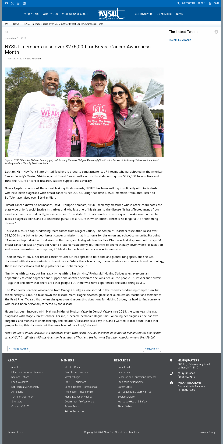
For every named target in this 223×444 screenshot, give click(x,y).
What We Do (50, 14)
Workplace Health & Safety (132, 401)
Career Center (125, 386)
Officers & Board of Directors (27, 372)
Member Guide (72, 367)
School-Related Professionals (81, 386)
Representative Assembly (25, 386)
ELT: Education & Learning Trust (135, 391)
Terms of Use (15, 432)
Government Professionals (79, 401)
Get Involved (143, 14)
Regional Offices (20, 377)
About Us (16, 367)
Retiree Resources (74, 411)
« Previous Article (19, 348)
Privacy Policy (207, 432)
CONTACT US (188, 3)
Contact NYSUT (20, 406)
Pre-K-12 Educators (75, 382)
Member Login (72, 377)
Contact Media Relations (191, 386)
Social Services (126, 396)
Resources (124, 372)
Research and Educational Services (137, 377)
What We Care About (75, 14)
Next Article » (152, 348)
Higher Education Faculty (78, 396)
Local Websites (19, 382)
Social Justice (125, 367)
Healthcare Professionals (79, 391)
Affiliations (17, 391)
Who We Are (31, 14)
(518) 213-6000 (186, 373)
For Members (163, 14)
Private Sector (72, 406)
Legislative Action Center (131, 382)
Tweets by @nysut (180, 40)
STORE (201, 3)
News (179, 14)
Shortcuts (16, 401)
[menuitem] (32, 13)
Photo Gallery (125, 406)
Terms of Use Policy (22, 396)
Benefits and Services (76, 372)
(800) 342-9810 (186, 376)
